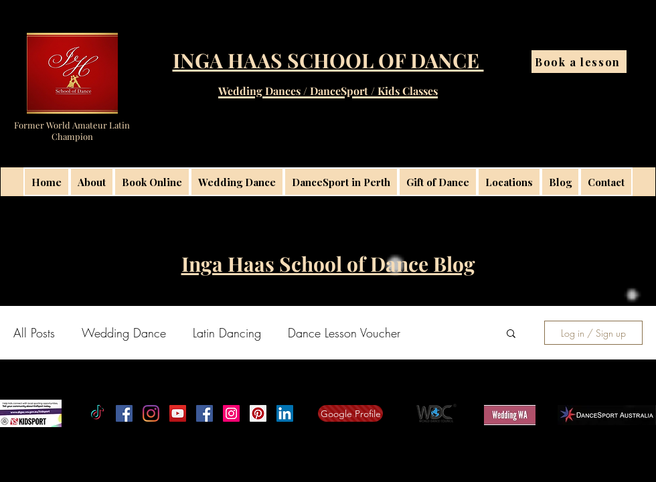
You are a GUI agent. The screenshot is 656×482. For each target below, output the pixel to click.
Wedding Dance (124, 333)
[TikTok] (97, 413)
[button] (511, 334)
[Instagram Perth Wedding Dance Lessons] (231, 413)
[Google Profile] (350, 413)
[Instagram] (151, 413)
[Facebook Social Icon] (204, 413)
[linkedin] (284, 413)
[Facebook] (124, 413)
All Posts (34, 333)
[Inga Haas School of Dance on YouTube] (177, 413)
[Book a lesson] (579, 61)
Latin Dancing (227, 333)
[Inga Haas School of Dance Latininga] (258, 413)
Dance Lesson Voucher (344, 333)
